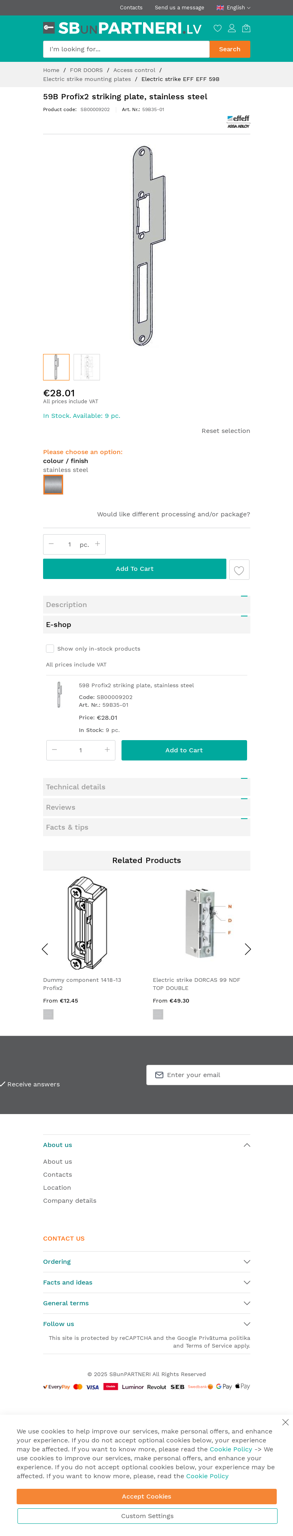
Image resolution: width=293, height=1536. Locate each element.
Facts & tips (67, 827)
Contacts (131, 7)
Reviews (61, 807)
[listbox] (146, 486)
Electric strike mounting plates (88, 79)
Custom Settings (147, 1516)
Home (52, 70)
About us (57, 1161)
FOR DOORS (87, 70)
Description (66, 604)
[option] (53, 484)
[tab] (146, 605)
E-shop (58, 624)
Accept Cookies (146, 1496)
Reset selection (226, 431)
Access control (135, 70)
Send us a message (179, 7)
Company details (69, 1200)
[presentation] (45, 949)
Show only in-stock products (98, 648)
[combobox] (126, 49)
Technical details (76, 786)
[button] (87, 367)
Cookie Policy (231, 1449)
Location (57, 1187)
